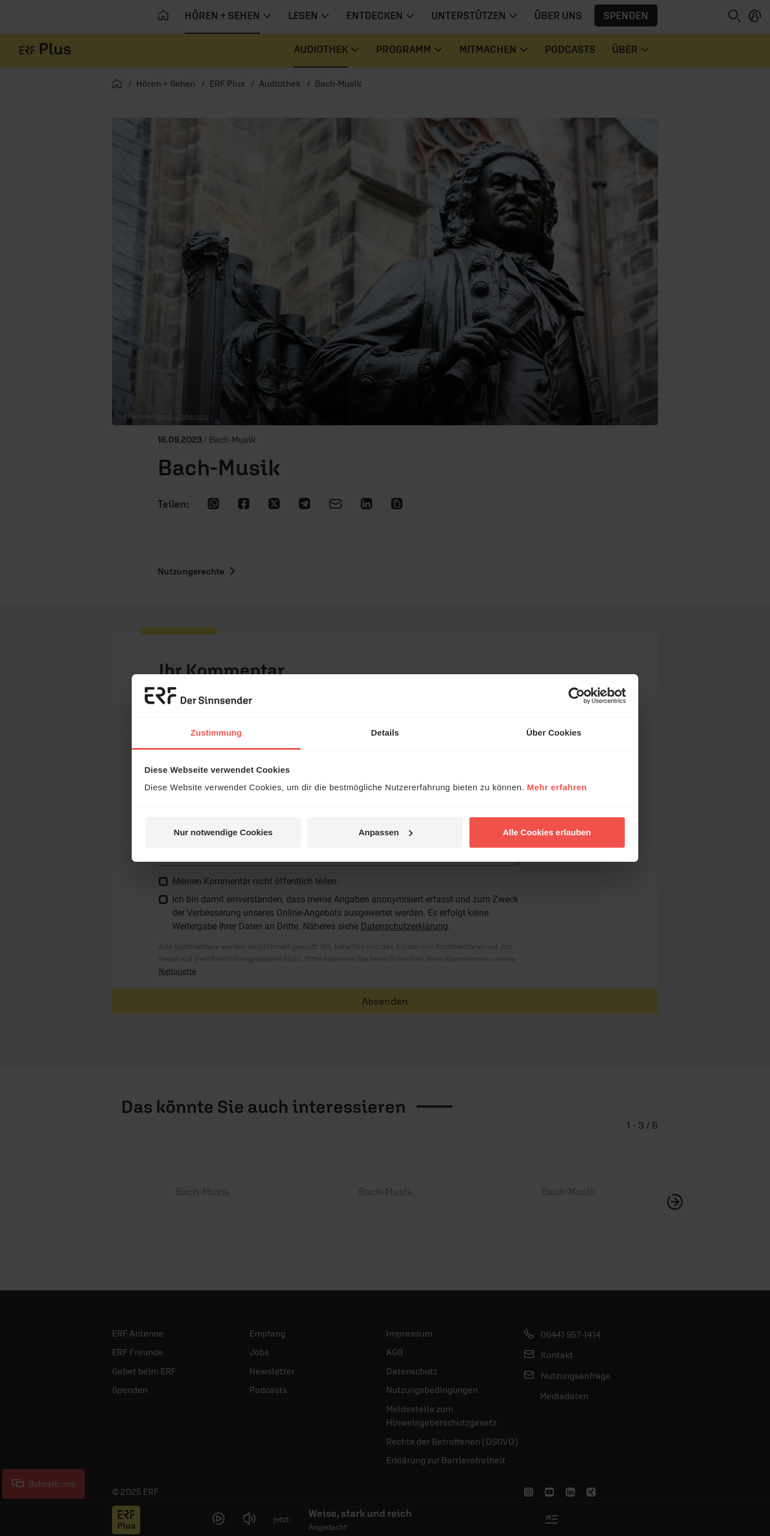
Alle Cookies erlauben (547, 832)
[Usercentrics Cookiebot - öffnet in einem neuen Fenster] (576, 695)
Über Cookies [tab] (553, 732)
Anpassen (386, 832)
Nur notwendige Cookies (223, 832)
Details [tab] (385, 732)
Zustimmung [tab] (216, 732)
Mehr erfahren (557, 787)
